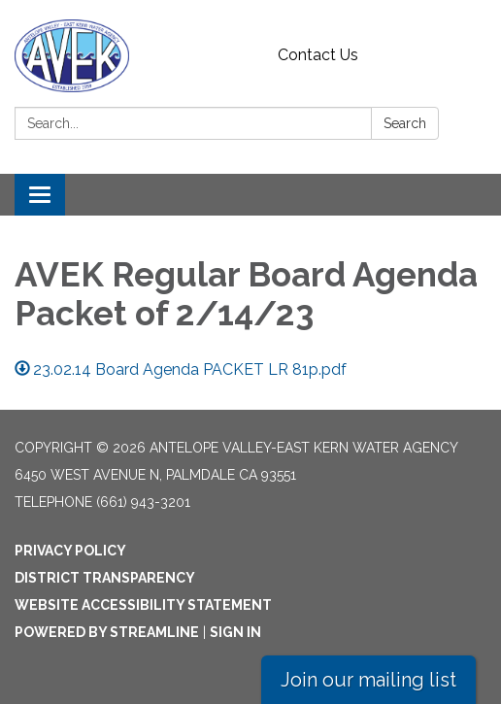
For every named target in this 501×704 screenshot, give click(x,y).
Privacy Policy (70, 550)
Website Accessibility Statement (143, 605)
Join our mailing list (368, 679)
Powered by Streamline (107, 632)
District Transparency (105, 578)
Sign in (235, 632)
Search (405, 123)
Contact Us (318, 55)
